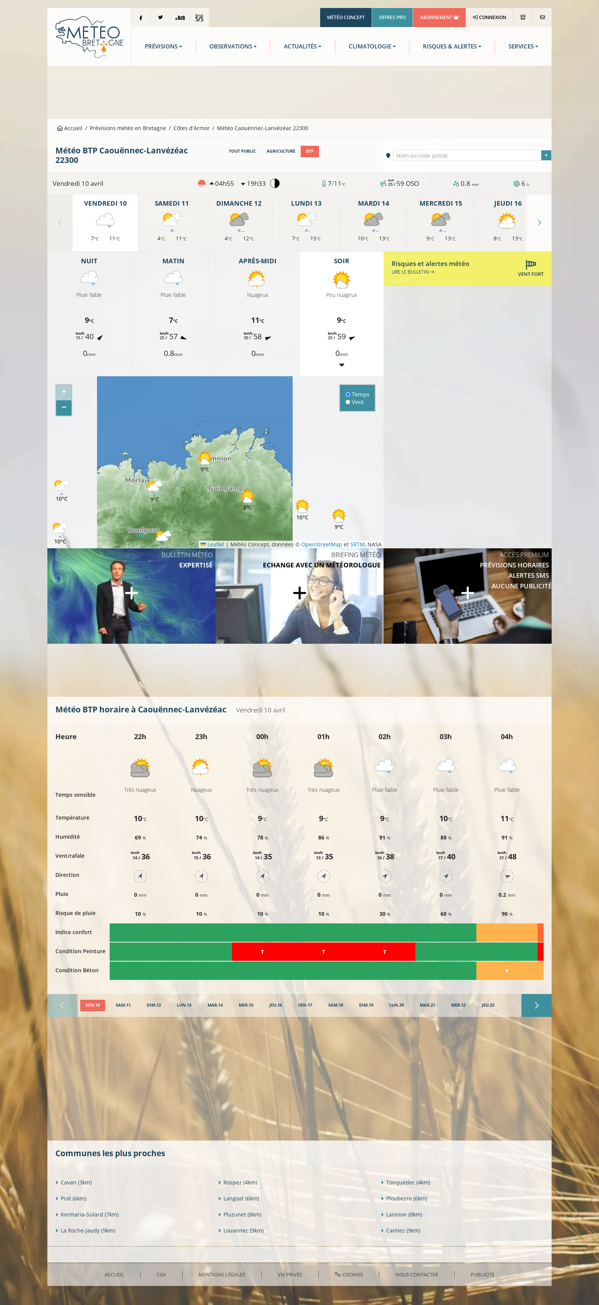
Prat (70, 1198)
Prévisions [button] (161, 46)
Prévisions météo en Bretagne (128, 128)
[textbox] (472, 155)
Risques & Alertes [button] (450, 46)
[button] (60, 533)
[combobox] (472, 155)
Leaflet (212, 544)
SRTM (357, 544)
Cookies (349, 1274)
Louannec (241, 1230)
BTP (310, 151)
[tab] (92, 1005)
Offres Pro (392, 17)
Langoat (238, 1198)
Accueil (70, 128)
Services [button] (521, 46)
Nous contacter (416, 1274)
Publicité (482, 1274)
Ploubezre (404, 1198)
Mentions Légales (222, 1274)
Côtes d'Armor (191, 128)
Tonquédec (405, 1182)
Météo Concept (346, 17)
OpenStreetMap (321, 544)
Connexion (489, 17)
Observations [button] (230, 46)
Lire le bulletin (413, 272)
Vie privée (290, 1274)
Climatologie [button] (370, 46)
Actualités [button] (300, 46)
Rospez (237, 1182)
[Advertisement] (299, 91)
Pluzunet (239, 1214)
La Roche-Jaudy (85, 1230)
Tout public (242, 151)
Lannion (401, 1214)
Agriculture (281, 151)
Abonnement (439, 17)
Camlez (400, 1230)
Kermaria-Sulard (86, 1214)
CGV (161, 1274)
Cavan (73, 1182)
